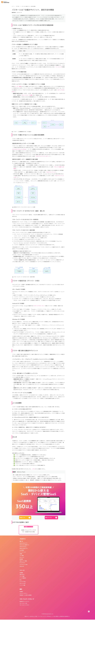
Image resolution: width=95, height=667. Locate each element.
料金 (42, 1)
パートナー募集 (47, 1)
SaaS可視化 (21, 631)
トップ (27, 6)
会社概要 (35, 620)
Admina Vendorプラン (23, 629)
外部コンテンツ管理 (23, 645)
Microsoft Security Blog (56, 170)
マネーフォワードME (68, 622)
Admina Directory (22, 627)
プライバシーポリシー (53, 622)
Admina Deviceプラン (23, 622)
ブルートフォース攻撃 (53, 110)
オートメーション (22, 634)
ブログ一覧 (33, 6)
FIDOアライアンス (38, 198)
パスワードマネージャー (53, 349)
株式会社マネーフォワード (69, 620)
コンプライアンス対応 (23, 649)
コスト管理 (20, 638)
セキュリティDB (37, 634)
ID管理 (19, 636)
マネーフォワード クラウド (70, 625)
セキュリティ (21, 640)
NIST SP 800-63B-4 (58, 106)
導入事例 (27, 1)
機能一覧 (20, 620)
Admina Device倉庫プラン (24, 625)
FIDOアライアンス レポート (41, 180)
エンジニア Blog (37, 631)
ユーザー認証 (33, 101)
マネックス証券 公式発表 (48, 193)
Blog (34, 629)
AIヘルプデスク (21, 647)
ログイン (71, 1)
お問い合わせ (36, 622)
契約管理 (20, 643)
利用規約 (50, 620)
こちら (48, 539)
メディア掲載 (36, 625)
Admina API (21, 652)
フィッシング (55, 80)
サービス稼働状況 (37, 627)
